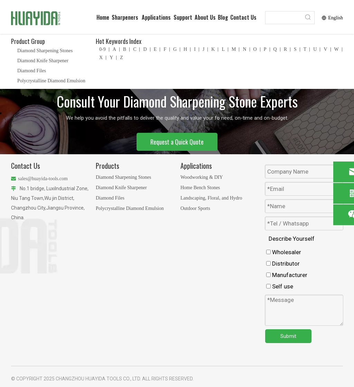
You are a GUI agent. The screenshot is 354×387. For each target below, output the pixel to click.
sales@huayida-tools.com (43, 178)
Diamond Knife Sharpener (42, 60)
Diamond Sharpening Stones (45, 50)
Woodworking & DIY (201, 177)
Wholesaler (283, 252)
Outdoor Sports (195, 208)
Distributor (283, 263)
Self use (279, 286)
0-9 (102, 49)
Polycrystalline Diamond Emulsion (51, 80)
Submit (288, 336)
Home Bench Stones (200, 187)
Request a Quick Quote (177, 141)
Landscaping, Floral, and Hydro (211, 198)
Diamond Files (31, 70)
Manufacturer (286, 274)
